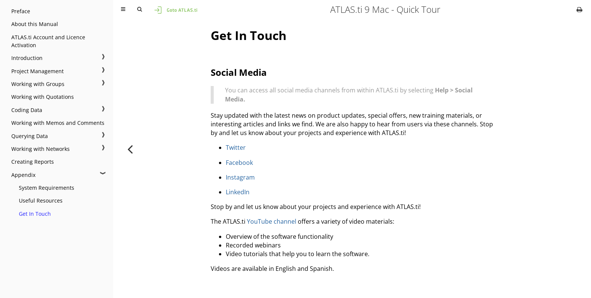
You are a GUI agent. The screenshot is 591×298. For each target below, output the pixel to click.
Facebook (239, 162)
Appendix (23, 174)
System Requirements (46, 187)
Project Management (37, 71)
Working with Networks (40, 148)
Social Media (239, 72)
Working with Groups (37, 84)
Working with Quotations (42, 96)
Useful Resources (41, 200)
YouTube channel (271, 221)
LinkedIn (238, 192)
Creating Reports (32, 161)
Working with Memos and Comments (57, 122)
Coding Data (26, 110)
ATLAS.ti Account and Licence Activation (48, 41)
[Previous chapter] (130, 149)
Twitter (236, 147)
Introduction (27, 57)
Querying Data (29, 136)
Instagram (240, 177)
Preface (20, 11)
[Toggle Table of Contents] (123, 9)
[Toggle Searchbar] (139, 9)
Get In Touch (35, 213)
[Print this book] (579, 9)
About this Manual (34, 24)
